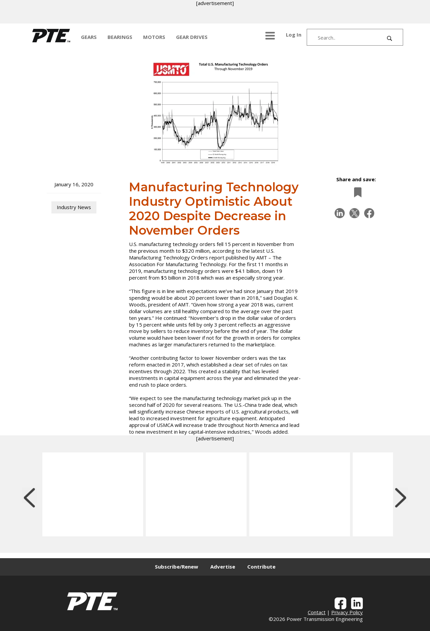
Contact (317, 612)
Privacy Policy (347, 612)
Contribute (261, 566)
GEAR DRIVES (192, 37)
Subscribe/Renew (176, 566)
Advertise (222, 566)
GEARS (89, 37)
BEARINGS (120, 37)
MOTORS (154, 37)
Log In (293, 34)
